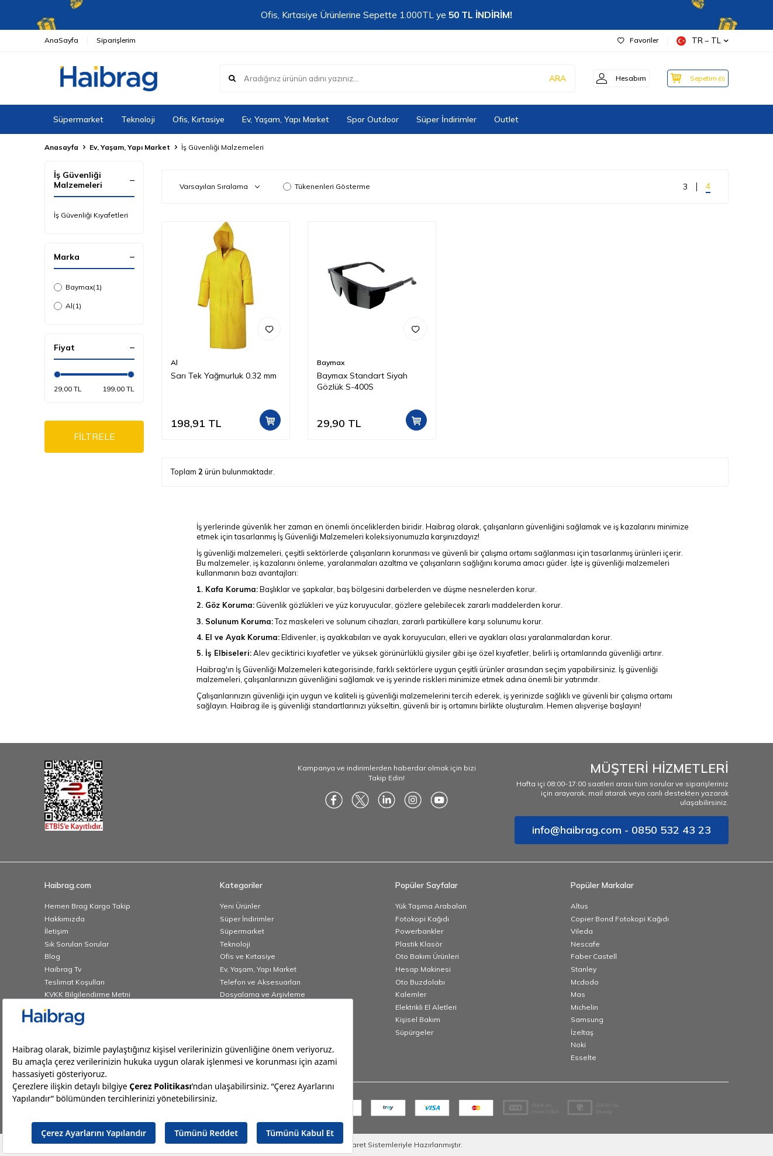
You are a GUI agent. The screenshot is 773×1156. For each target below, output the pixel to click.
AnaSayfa (61, 40)
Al (67, 306)
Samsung (587, 1019)
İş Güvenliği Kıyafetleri (91, 215)
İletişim (56, 931)
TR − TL (703, 41)
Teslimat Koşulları (74, 982)
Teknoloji (138, 119)
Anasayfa (61, 147)
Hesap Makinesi (423, 969)
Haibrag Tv (62, 969)
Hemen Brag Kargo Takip (87, 906)
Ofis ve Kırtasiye (247, 956)
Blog (52, 956)
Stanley (583, 969)
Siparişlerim (116, 40)
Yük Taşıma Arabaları (431, 906)
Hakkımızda (64, 918)
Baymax (78, 287)
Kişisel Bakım (417, 1019)
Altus (579, 906)
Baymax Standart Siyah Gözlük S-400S (362, 381)
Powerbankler (419, 931)
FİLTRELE (94, 437)
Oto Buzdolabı (420, 982)
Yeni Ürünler (240, 906)
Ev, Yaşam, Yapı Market (285, 119)
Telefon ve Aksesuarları (260, 982)
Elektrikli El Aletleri (426, 1007)
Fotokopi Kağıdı (422, 918)
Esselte (583, 1057)
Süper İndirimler (446, 119)
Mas (578, 994)
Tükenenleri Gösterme (326, 186)
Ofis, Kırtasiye (198, 119)
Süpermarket (78, 119)
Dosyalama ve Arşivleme (262, 994)
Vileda (582, 931)
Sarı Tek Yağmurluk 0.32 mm (224, 375)
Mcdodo (585, 982)
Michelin (584, 1007)
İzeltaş (582, 1032)
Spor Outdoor (373, 119)
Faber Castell (594, 956)
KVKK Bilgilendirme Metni (87, 994)
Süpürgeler (414, 1032)
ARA (545, 78)
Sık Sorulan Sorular (76, 944)
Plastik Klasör (418, 944)
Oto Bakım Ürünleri (427, 956)
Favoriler (637, 40)
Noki (578, 1044)
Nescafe (585, 944)
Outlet (506, 119)
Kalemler (410, 994)
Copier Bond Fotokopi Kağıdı (620, 918)
